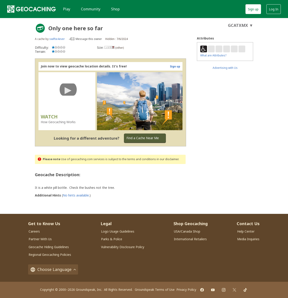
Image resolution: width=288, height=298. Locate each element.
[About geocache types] (40, 28)
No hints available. (76, 195)
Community (90, 9)
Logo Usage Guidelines (117, 231)
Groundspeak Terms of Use (155, 289)
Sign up (253, 9)
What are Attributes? (213, 55)
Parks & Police (111, 239)
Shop (115, 9)
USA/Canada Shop (187, 231)
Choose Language (53, 269)
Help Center (245, 231)
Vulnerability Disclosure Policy (122, 247)
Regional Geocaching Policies (50, 254)
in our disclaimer (167, 159)
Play (66, 9)
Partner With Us (40, 239)
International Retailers (190, 239)
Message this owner (89, 39)
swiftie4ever (57, 39)
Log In (273, 9)
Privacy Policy (186, 289)
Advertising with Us (225, 68)
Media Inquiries (248, 239)
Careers (34, 231)
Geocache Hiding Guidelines (49, 247)
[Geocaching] (31, 9)
